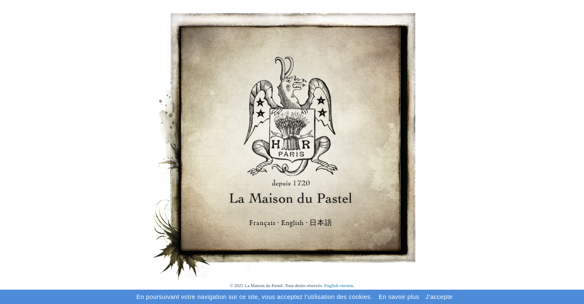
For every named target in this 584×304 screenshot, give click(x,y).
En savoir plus (399, 296)
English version (338, 285)
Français (262, 223)
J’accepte (438, 296)
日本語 (320, 223)
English (292, 223)
